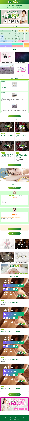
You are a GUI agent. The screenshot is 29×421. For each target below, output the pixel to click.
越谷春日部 (26, 30)
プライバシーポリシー (17, 417)
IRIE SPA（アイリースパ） (13, 195)
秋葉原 (26, 36)
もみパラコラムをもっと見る (14, 394)
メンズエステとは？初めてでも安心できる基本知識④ (10, 302)
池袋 (15, 33)
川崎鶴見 (12, 41)
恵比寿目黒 (12, 39)
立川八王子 (2, 30)
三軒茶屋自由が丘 (5, 39)
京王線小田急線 (5, 36)
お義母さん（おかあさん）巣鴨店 (22, 75)
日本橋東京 (22, 39)
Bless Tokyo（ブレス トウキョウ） (7, 262)
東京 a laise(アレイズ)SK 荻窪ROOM (7, 75)
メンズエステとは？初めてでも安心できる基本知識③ (10, 331)
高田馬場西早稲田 (12, 33)
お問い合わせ (11, 417)
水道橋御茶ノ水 (19, 36)
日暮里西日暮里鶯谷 (23, 33)
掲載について (6, 417)
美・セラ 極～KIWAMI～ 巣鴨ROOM (11, 213)
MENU (20, 1)
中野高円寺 (5, 33)
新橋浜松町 (19, 39)
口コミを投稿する (14, 187)
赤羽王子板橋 (15, 31)
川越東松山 (19, 30)
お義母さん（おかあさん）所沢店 (7, 62)
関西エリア (6, 46)
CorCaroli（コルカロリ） (22, 62)
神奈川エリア (3, 41)
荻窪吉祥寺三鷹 (2, 33)
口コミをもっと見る (14, 233)
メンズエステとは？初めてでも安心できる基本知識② (10, 359)
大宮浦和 (22, 30)
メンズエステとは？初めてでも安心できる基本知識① (10, 388)
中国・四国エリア (18, 46)
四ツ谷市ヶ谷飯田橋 (12, 36)
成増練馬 (12, 30)
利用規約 (23, 417)
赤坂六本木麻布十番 (16, 36)
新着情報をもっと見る (14, 116)
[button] (28, 16)
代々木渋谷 (9, 39)
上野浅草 (26, 33)
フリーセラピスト (23, 41)
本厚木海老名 (2, 36)
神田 (22, 36)
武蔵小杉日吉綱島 (2, 39)
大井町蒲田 (16, 41)
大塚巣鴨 (19, 33)
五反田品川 (16, 39)
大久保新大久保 (9, 33)
